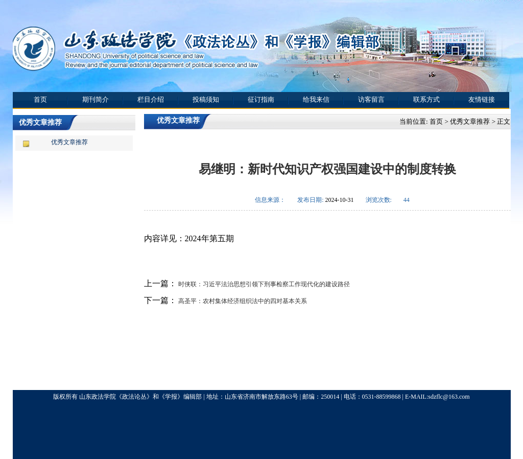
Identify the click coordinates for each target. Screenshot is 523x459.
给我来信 (316, 99)
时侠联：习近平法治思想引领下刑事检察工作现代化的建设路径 (263, 284)
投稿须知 (206, 99)
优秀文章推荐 (69, 142)
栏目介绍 (150, 99)
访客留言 (371, 99)
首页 (40, 99)
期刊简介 (95, 99)
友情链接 (481, 99)
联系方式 (426, 99)
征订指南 (261, 99)
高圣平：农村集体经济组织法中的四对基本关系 (242, 301)
